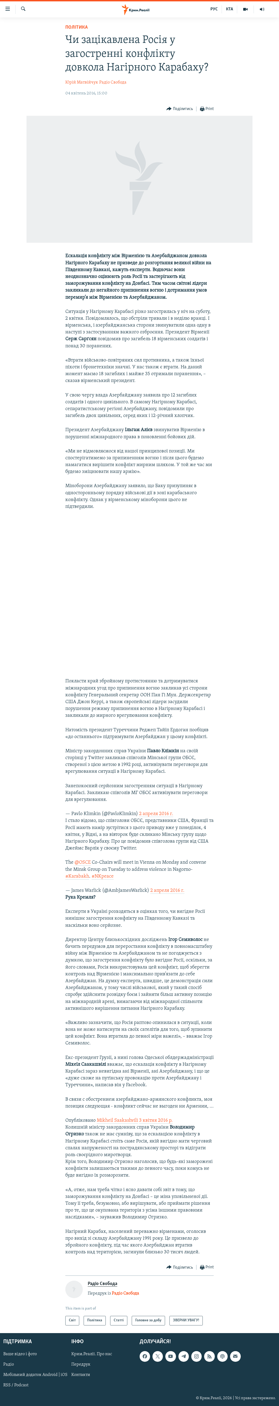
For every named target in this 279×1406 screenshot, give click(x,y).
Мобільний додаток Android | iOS (35, 1375)
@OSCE (83, 862)
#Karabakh (77, 876)
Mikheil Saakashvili (117, 1120)
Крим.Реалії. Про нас (91, 1354)
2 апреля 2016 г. (156, 813)
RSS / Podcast (15, 1385)
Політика (76, 27)
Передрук (80, 1364)
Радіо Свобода (113, 82)
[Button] (179, 109)
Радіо (8, 1364)
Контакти (80, 1375)
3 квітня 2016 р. (156, 1120)
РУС (214, 9)
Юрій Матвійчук (81, 82)
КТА (229, 9)
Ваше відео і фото (20, 1354)
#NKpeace (103, 876)
